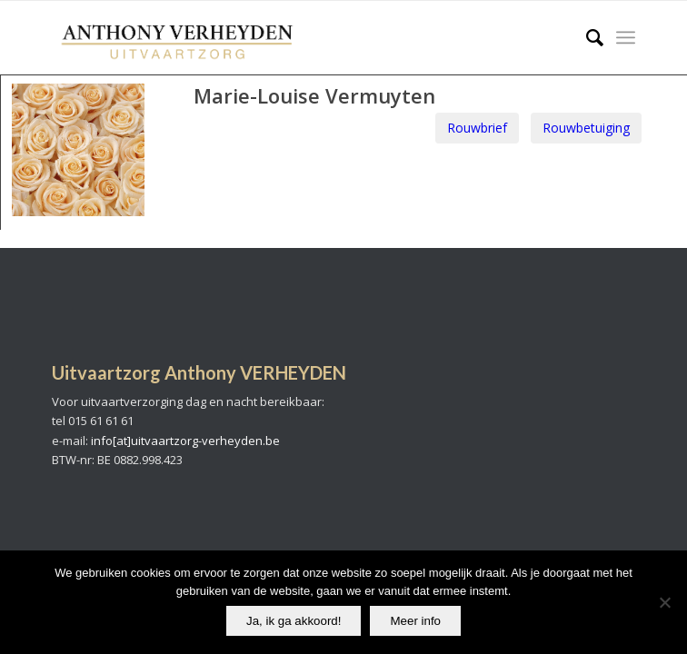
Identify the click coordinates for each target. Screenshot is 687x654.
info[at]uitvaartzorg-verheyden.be (185, 440)
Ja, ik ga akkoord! (293, 621)
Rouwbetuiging (586, 127)
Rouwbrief (477, 127)
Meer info (415, 621)
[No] (664, 602)
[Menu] (625, 37)
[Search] (585, 37)
